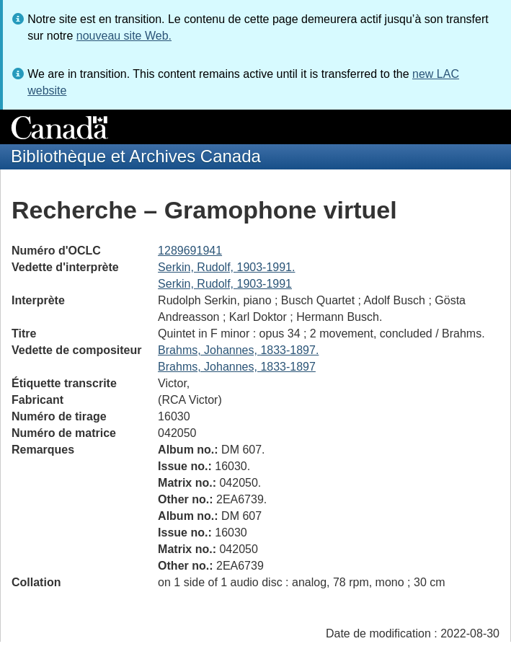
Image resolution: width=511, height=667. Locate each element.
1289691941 (190, 250)
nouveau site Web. (124, 36)
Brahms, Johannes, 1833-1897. (238, 350)
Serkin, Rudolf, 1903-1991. (226, 267)
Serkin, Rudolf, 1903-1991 (225, 284)
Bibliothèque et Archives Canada (136, 156)
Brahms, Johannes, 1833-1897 (237, 367)
